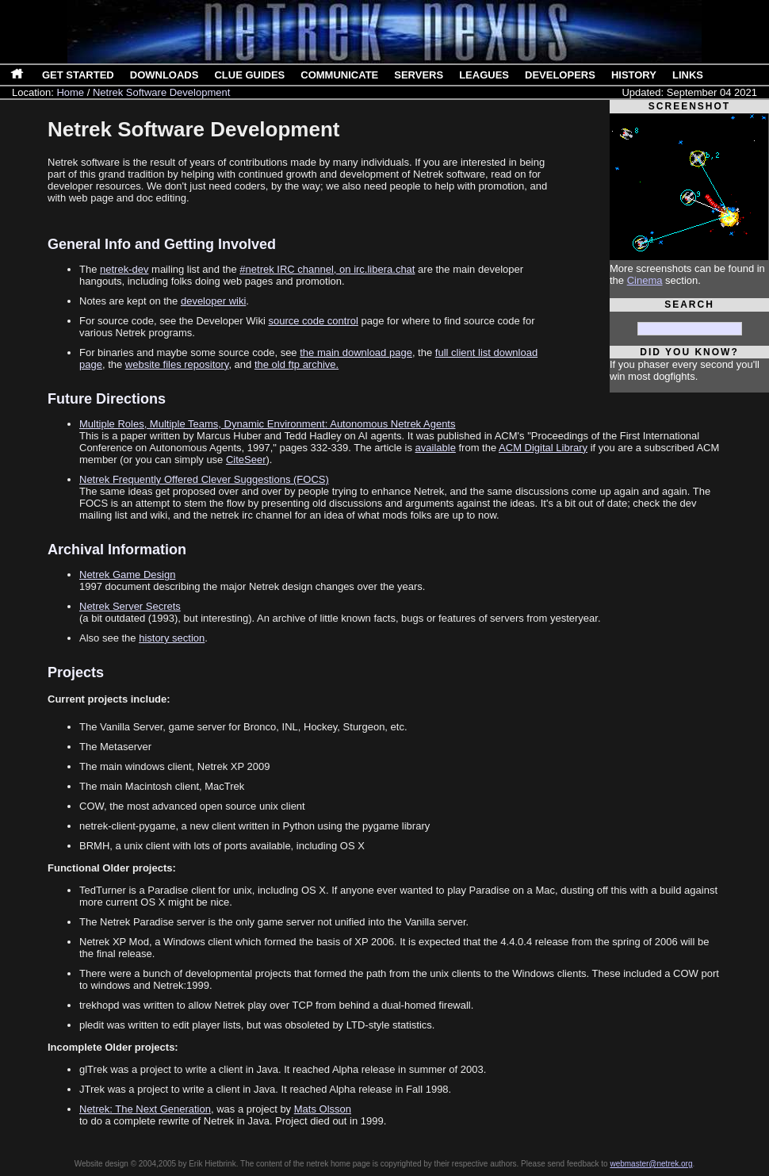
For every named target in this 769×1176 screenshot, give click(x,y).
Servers (418, 75)
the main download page (356, 352)
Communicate (339, 75)
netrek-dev (124, 269)
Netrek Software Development (161, 92)
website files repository (177, 364)
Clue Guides (249, 75)
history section (172, 638)
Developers (560, 75)
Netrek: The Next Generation (145, 1109)
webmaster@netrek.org (651, 1163)
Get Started (78, 75)
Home (70, 92)
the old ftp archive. (296, 364)
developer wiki (213, 301)
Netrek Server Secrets (130, 606)
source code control (313, 321)
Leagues (484, 75)
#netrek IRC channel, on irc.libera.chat (327, 269)
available (435, 448)
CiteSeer (246, 459)
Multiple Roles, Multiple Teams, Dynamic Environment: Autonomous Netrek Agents (267, 424)
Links (687, 75)
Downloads (164, 75)
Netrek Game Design (127, 574)
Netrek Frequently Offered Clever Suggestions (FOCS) (204, 479)
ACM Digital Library (543, 448)
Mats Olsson (322, 1109)
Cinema (645, 280)
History (633, 75)
